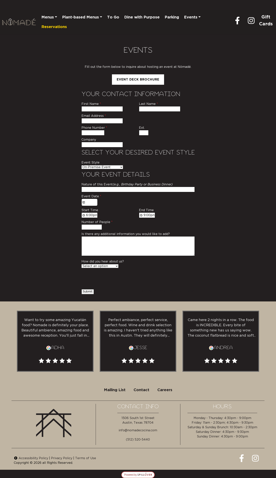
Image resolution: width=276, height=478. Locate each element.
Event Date (91, 196)
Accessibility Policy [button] (31, 458)
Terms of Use (85, 458)
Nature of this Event (127, 184)
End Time (146, 210)
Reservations (54, 27)
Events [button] (190, 17)
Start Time (89, 210)
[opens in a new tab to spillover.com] (138, 474)
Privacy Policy (61, 458)
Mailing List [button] (115, 390)
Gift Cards (266, 20)
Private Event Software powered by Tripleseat (166, 291)
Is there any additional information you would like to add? (125, 234)
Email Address (93, 115)
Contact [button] (141, 390)
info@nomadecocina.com (138, 430)
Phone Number (94, 127)
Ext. (142, 127)
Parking (172, 17)
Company (88, 139)
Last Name (148, 103)
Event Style (90, 162)
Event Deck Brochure (138, 79)
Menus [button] (47, 17)
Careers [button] (164, 390)
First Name (91, 103)
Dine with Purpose (142, 17)
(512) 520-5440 (138, 439)
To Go (113, 17)
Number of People (97, 222)
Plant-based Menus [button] (80, 17)
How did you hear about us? (102, 261)
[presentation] (110, 277)
